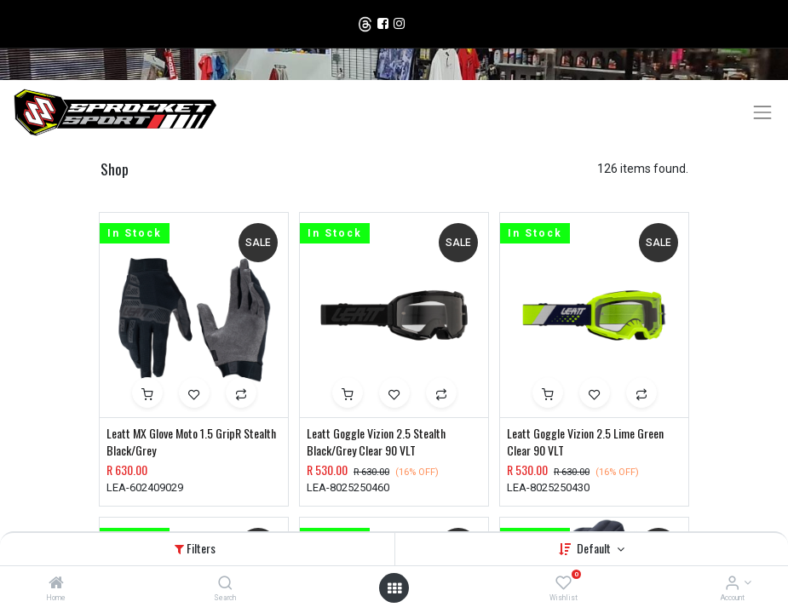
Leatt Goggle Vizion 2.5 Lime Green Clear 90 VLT (585, 441)
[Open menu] (394, 588)
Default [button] (595, 548)
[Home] (56, 584)
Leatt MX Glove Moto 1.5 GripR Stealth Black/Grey (191, 441)
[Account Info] (732, 584)
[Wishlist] (563, 584)
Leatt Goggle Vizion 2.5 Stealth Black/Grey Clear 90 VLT (376, 441)
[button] (147, 392)
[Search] (225, 584)
